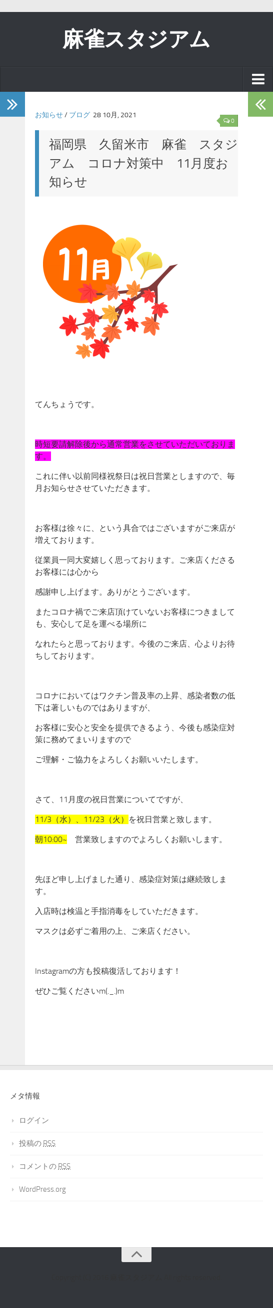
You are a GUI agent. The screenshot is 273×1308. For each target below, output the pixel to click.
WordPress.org (42, 1189)
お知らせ (49, 115)
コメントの (44, 1166)
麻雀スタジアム (136, 39)
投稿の (37, 1143)
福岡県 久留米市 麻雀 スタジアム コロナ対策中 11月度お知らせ (143, 163)
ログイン (34, 1120)
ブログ (79, 115)
